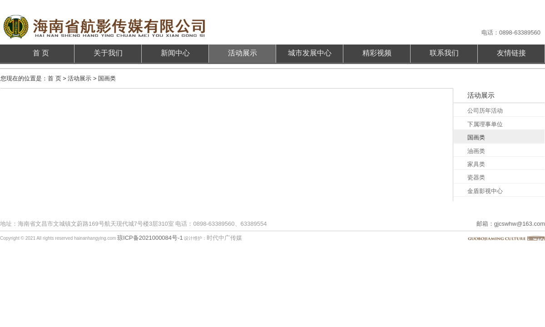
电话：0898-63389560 (510, 32)
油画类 (476, 151)
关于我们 (108, 53)
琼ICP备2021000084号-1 (150, 237)
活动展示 (242, 53)
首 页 (41, 53)
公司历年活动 (485, 110)
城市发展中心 (310, 53)
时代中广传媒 (224, 237)
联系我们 (444, 53)
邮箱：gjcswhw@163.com (510, 223)
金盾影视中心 (485, 191)
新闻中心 (175, 53)
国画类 (476, 137)
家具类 (476, 164)
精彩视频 (376, 53)
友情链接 (511, 53)
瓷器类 (476, 177)
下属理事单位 (485, 124)
